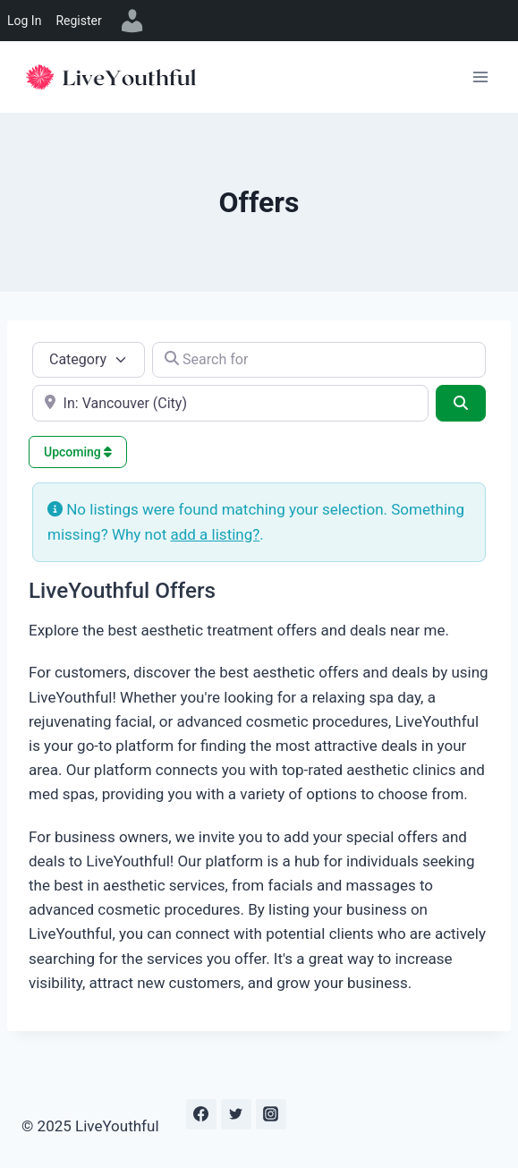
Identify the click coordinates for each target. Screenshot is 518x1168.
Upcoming (78, 452)
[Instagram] (271, 1114)
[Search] (461, 403)
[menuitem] (132, 20)
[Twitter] (236, 1114)
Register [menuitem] (78, 20)
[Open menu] (480, 76)
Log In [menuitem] (24, 20)
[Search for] (319, 360)
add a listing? (214, 534)
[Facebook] (201, 1114)
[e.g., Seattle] (230, 403)
